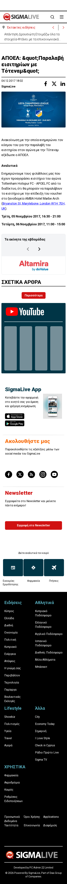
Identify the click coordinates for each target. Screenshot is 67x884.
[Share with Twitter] (54, 84)
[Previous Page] (28, 249)
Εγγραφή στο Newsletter (33, 525)
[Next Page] (39, 249)
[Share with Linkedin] (63, 84)
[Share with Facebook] (45, 84)
